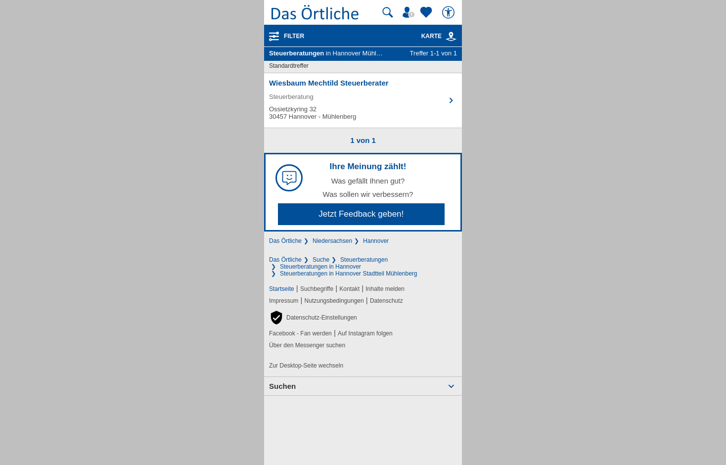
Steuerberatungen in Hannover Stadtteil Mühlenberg (348, 273)
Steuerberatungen (364, 259)
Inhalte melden (385, 288)
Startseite (281, 288)
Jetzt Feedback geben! (361, 214)
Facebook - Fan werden (300, 333)
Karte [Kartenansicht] (439, 36)
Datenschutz (386, 300)
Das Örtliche (285, 240)
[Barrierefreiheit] (449, 12)
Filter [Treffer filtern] (294, 36)
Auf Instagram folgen (365, 333)
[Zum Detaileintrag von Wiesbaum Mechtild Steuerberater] (363, 100)
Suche (321, 259)
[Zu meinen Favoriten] (427, 12)
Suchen (282, 386)
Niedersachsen (332, 240)
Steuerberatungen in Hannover (320, 266)
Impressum (283, 300)
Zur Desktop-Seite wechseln (306, 365)
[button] (313, 317)
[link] (451, 37)
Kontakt (349, 288)
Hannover (376, 240)
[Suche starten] (387, 12)
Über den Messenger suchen (307, 345)
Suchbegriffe (316, 288)
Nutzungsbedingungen (334, 300)
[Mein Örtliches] (410, 12)
